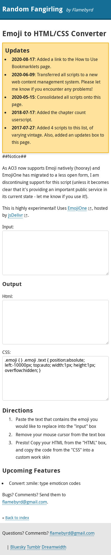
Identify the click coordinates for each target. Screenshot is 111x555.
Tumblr (34, 547)
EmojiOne (77, 208)
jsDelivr (15, 215)
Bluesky (18, 547)
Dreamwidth (54, 547)
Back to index (17, 517)
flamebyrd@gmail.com (24, 502)
